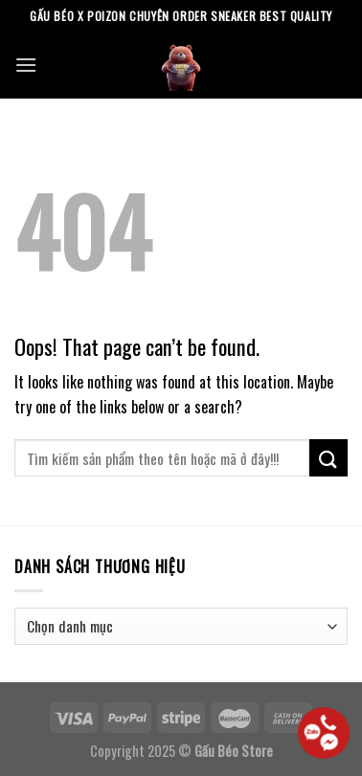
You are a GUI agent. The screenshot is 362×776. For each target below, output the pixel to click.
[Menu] (25, 64)
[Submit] (328, 458)
